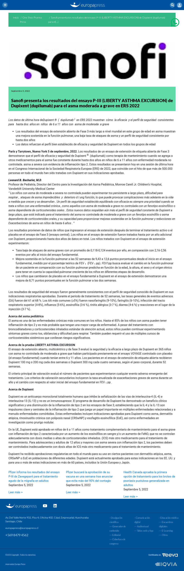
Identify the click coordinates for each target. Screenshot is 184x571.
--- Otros (163, 535)
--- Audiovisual (141, 526)
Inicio (16, 17)
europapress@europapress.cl (21, 527)
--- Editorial (115, 535)
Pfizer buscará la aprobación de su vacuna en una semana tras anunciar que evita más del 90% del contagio (89, 476)
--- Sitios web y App (143, 530)
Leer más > (15, 492)
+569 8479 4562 (16, 535)
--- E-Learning (166, 530)
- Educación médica (168, 517)
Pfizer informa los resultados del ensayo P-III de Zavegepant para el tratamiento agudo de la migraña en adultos (34, 476)
